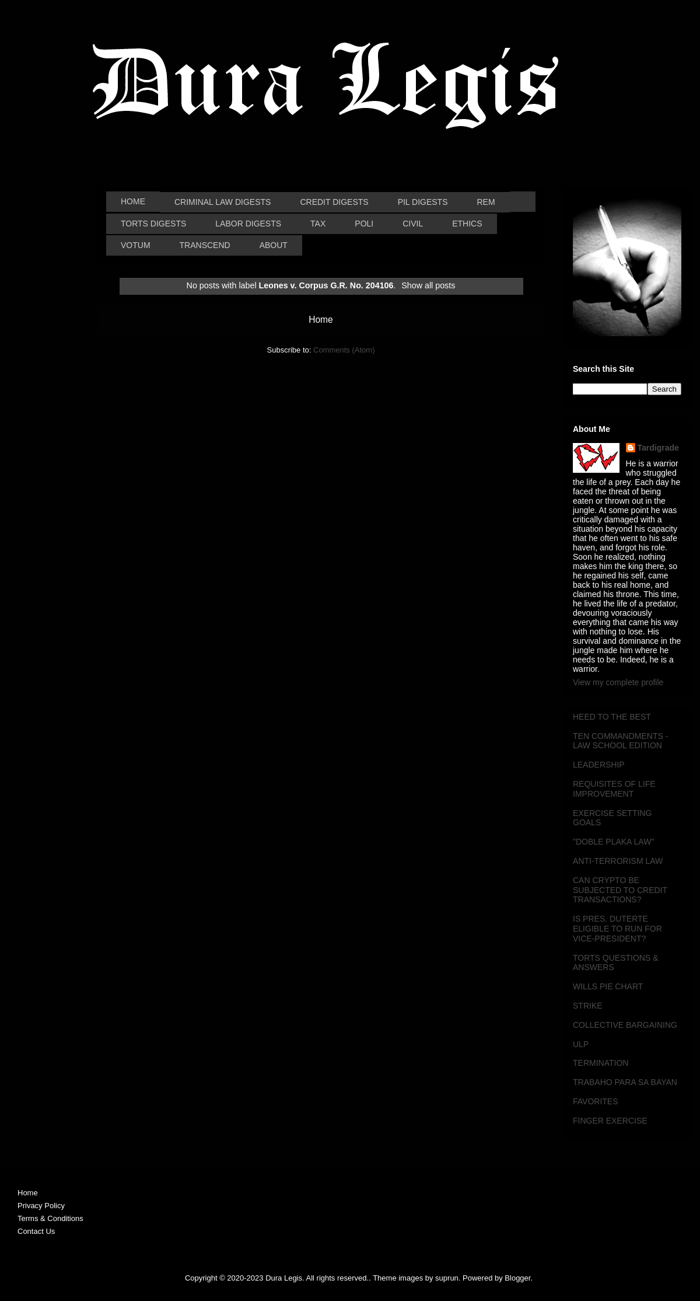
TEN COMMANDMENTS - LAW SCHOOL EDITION (620, 741)
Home (321, 320)
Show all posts (428, 285)
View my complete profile (618, 682)
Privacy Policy (41, 1205)
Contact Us (36, 1231)
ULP (581, 1044)
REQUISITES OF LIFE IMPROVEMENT (614, 788)
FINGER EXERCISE (610, 1120)
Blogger (517, 1278)
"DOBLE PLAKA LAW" (613, 841)
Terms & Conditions (50, 1218)
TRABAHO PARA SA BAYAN (625, 1082)
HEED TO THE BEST (612, 716)
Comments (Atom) (343, 350)
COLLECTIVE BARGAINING (625, 1025)
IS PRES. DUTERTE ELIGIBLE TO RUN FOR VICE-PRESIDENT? (617, 928)
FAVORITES (595, 1101)
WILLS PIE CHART (608, 986)
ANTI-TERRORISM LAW (618, 861)
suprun (447, 1278)
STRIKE (588, 1005)
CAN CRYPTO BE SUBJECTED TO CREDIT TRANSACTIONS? (620, 890)
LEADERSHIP (599, 764)
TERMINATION (600, 1063)
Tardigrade (658, 447)
